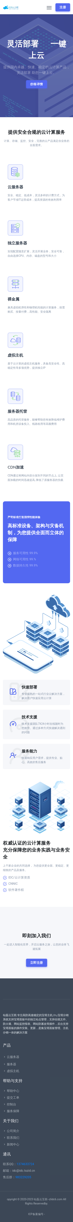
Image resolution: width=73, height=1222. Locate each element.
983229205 (23, 1177)
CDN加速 (16, 467)
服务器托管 (17, 411)
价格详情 (36, 84)
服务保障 (11, 1111)
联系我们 (11, 1138)
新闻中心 (11, 1144)
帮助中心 (11, 1091)
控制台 (9, 1104)
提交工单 (11, 1097)
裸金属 (13, 299)
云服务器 (15, 187)
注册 (63, 7)
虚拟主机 (15, 355)
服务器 (9, 1064)
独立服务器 (17, 243)
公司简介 (11, 1131)
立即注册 (36, 962)
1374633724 (25, 1164)
